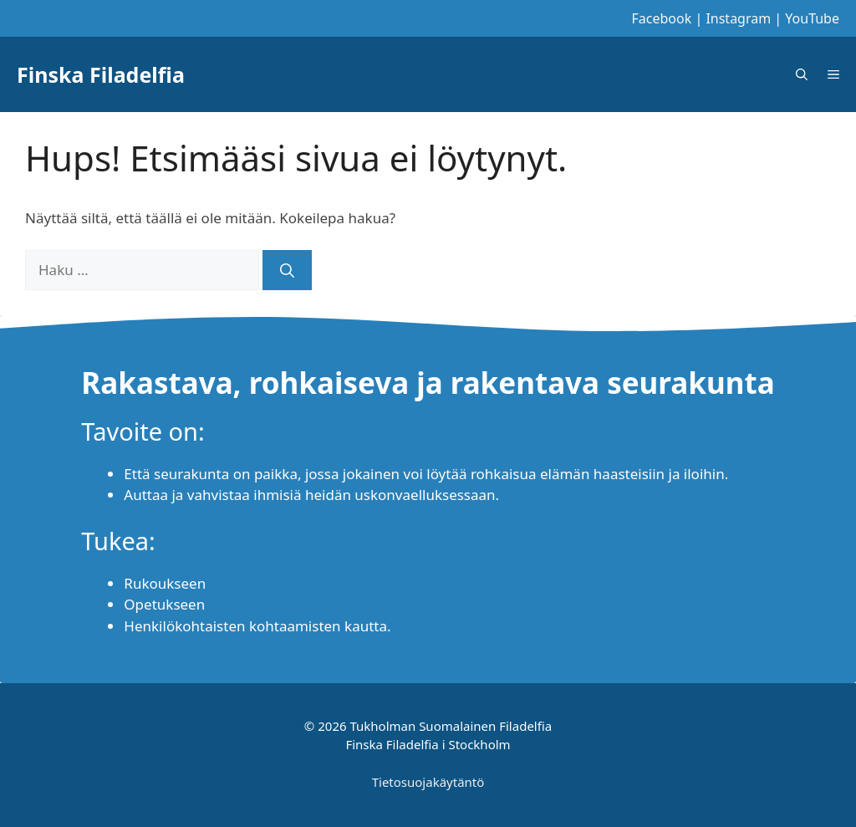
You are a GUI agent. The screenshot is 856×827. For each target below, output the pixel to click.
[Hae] (287, 270)
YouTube (812, 18)
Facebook (662, 18)
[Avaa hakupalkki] (802, 74)
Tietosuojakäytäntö (428, 781)
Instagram (738, 18)
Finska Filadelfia (101, 74)
